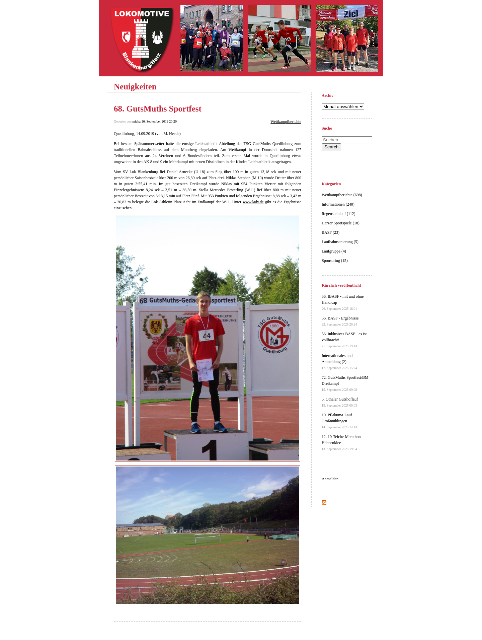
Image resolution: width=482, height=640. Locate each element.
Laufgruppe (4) (334, 251)
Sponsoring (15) (335, 260)
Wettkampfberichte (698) (342, 195)
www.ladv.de (253, 202)
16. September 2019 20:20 (159, 121)
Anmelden (330, 479)
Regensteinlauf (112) (338, 213)
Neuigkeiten (135, 86)
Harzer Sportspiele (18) (340, 223)
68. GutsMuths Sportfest (158, 108)
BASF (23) (330, 232)
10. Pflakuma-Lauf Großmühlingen (339, 421)
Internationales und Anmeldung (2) (339, 361)
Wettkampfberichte (285, 121)
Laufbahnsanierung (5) (340, 241)
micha (137, 121)
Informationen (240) (338, 204)
